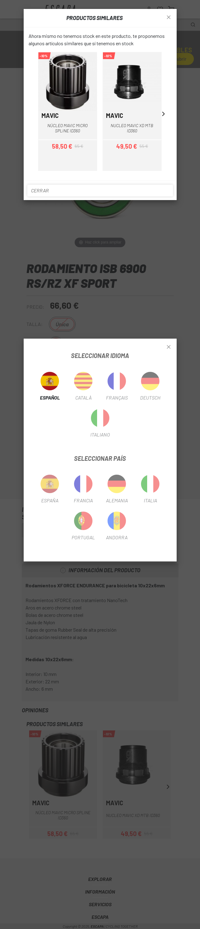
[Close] (169, 347)
